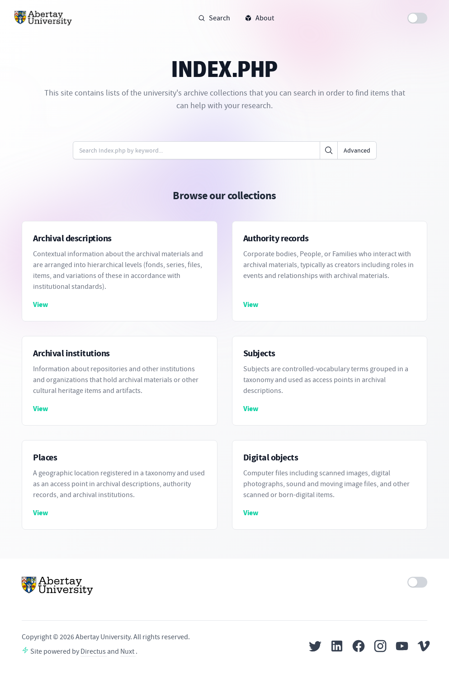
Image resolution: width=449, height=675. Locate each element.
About (259, 18)
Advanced (357, 150)
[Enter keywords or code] (196, 150)
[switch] (417, 18)
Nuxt (128, 651)
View (40, 304)
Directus (93, 651)
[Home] (43, 18)
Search (214, 18)
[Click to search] (329, 150)
